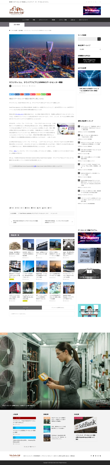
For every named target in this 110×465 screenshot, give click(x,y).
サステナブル (90, 194)
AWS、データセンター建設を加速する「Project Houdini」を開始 (89, 136)
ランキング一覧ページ (29, 446)
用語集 (53, 19)
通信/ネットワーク (91, 160)
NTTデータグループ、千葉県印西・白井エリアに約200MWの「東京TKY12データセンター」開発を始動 (91, 128)
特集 (34, 19)
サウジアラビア (35, 213)
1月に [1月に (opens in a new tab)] (15, 151)
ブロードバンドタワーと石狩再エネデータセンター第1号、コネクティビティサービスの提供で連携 (91, 200)
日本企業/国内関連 (91, 131)
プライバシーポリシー (47, 456)
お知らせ (73, 19)
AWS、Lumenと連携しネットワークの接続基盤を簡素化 (90, 158)
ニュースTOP (25, 19)
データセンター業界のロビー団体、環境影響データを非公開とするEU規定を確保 (91, 191)
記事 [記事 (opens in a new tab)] (35, 166)
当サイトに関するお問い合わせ (61, 456)
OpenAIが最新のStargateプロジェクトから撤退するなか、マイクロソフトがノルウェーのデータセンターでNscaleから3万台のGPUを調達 (91, 183)
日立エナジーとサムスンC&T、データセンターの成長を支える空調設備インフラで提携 (91, 143)
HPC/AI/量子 (90, 169)
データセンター (42, 213)
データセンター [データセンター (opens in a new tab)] (20, 114)
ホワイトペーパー (43, 19)
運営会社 (73, 456)
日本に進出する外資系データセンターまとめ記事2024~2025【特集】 (91, 150)
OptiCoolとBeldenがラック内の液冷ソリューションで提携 (90, 174)
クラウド (89, 187)
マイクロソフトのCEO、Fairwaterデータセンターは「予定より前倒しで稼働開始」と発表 (91, 166)
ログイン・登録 (63, 19)
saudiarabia (29, 213)
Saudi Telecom (23, 213)
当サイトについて (83, 19)
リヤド (47, 213)
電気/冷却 (90, 146)
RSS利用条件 (37, 456)
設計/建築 (17, 24)
